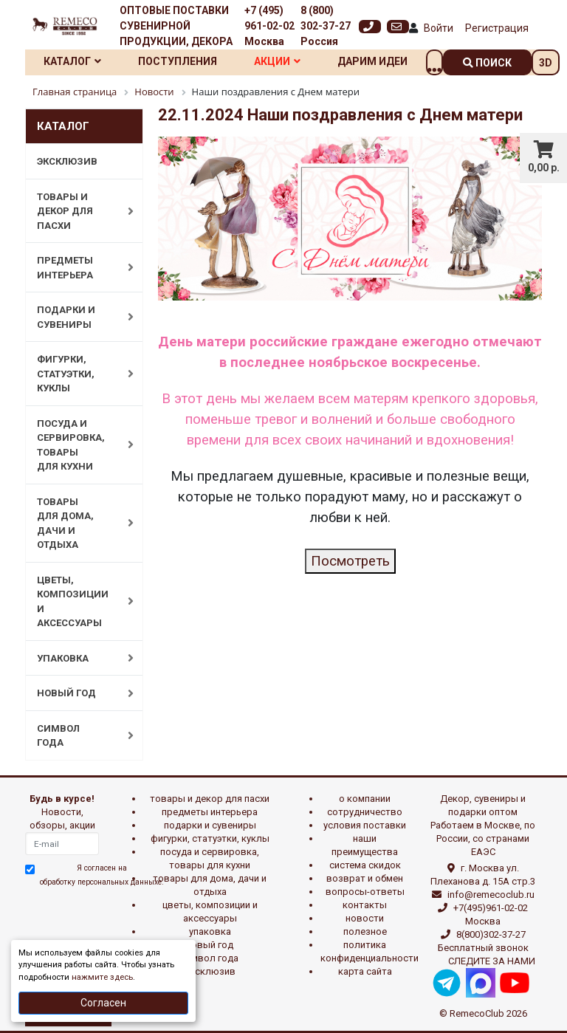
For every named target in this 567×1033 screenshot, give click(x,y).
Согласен (103, 1003)
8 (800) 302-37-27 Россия (325, 25)
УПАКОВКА (77, 658)
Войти (438, 28)
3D (545, 63)
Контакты (365, 904)
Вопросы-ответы (365, 891)
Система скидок (365, 865)
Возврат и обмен (364, 878)
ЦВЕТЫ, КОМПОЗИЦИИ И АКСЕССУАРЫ (77, 601)
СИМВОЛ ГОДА (77, 736)
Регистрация (497, 28)
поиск (487, 63)
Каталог (72, 61)
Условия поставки (364, 825)
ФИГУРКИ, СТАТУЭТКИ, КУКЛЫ (77, 374)
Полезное (365, 931)
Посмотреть (350, 561)
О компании (365, 798)
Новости (365, 918)
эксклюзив (210, 971)
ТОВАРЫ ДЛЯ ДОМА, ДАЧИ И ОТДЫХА (77, 523)
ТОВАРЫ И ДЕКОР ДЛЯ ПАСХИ (77, 211)
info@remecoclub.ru (491, 894)
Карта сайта (365, 971)
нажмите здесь (102, 977)
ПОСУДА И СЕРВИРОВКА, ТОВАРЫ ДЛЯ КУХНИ (77, 445)
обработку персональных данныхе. (102, 882)
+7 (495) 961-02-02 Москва (269, 25)
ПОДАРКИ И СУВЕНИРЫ (77, 317)
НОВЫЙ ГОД (77, 693)
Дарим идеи (372, 61)
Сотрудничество (364, 811)
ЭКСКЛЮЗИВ (67, 161)
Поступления (177, 61)
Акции (277, 61)
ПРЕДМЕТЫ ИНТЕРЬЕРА (77, 268)
